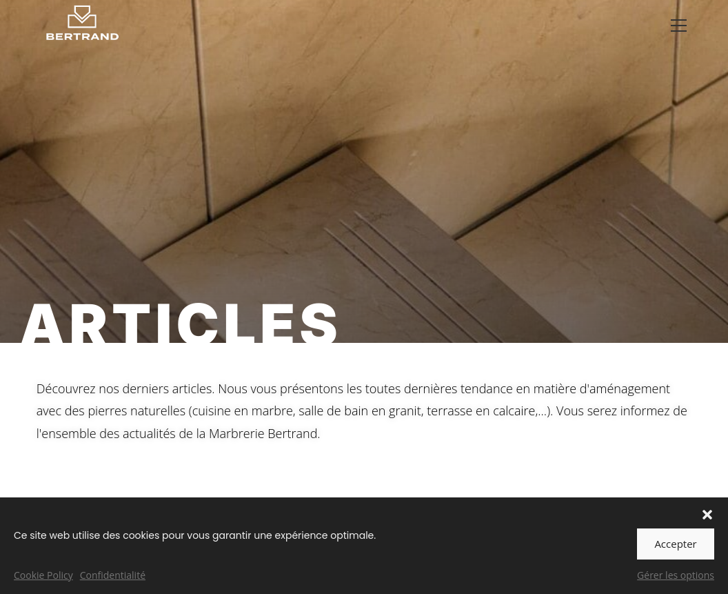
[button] (707, 515)
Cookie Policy (43, 575)
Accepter (675, 544)
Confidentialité (112, 575)
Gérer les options (675, 575)
